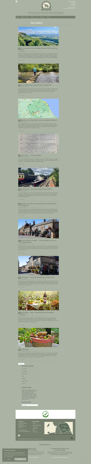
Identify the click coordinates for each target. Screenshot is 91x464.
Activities (24, 368)
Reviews (24, 378)
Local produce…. (25, 349)
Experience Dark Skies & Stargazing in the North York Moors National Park (38, 204)
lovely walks (30, 394)
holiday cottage (31, 393)
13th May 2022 (24, 190)
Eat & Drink (24, 371)
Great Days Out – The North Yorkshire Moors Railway (36, 189)
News (23, 376)
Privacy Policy (10, 456)
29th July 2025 (22, 51)
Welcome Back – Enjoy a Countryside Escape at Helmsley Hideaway (37, 313)
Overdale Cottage (25, 17)
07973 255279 (71, 7)
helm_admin (33, 157)
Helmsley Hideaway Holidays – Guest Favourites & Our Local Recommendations (38, 241)
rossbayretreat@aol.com (69, 8)
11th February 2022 (22, 207)
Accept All (20, 459)
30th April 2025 (24, 86)
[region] (15, 455)
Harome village (24, 391)
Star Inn (26, 398)
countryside (27, 390)
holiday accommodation (27, 393)
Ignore (9, 459)
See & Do (32, 17)
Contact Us (48, 17)
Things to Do (25, 381)
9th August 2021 (22, 244)
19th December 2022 (24, 157)
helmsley (29, 391)
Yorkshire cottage (25, 399)
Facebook (16, 1)
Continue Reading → (21, 60)
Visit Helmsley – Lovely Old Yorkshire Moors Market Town (37, 277)
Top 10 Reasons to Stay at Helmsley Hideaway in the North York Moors (38, 49)
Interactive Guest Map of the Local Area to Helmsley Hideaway (38, 120)
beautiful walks (24, 389)
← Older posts (21, 363)
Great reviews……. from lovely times (30, 155)
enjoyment (32, 390)
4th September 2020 (25, 351)
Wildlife (24, 383)
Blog (37, 17)
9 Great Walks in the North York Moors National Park (35, 85)
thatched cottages (31, 398)
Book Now (42, 17)
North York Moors (29, 395)
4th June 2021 (23, 279)
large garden (25, 394)
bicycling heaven (31, 389)
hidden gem (28, 392)
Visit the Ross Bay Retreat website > (31, 457)
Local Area (24, 373)
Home (18, 17)
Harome (35, 390)
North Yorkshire (32, 396)
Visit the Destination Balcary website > (59, 457)
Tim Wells (29, 51)
